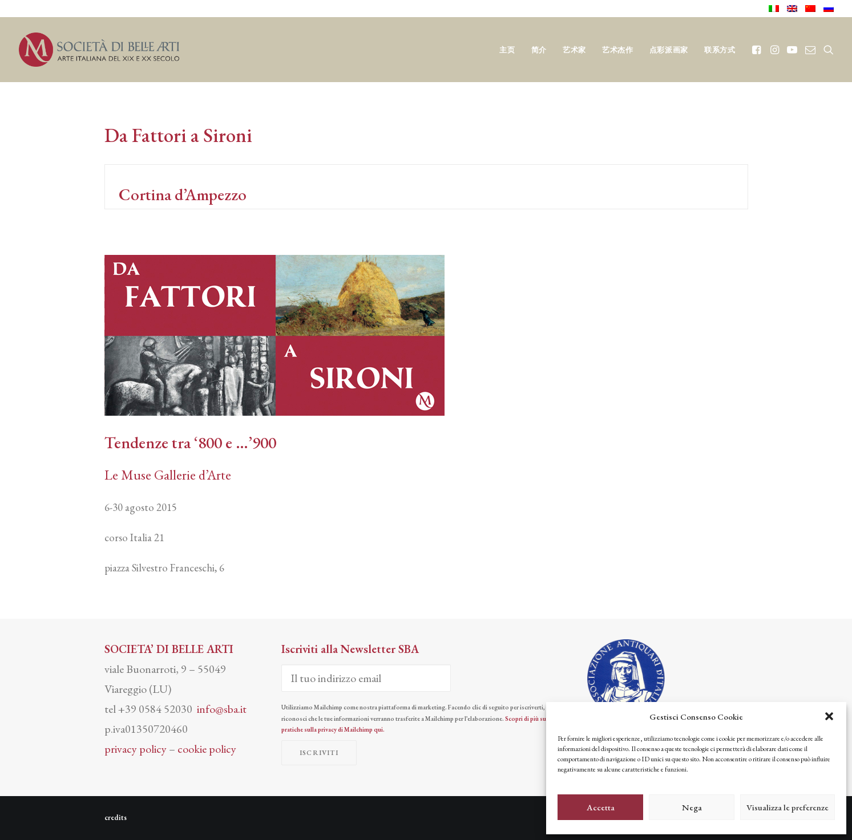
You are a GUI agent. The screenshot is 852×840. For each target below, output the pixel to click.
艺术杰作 (617, 50)
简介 (539, 50)
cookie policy (206, 748)
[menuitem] (776, 8)
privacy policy (135, 748)
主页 (507, 50)
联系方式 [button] (720, 50)
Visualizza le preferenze (787, 807)
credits (115, 817)
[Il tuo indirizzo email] (366, 678)
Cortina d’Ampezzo (181, 194)
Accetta (601, 807)
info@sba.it (222, 708)
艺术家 (574, 50)
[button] (829, 716)
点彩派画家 (668, 50)
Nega (692, 807)
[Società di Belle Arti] (99, 50)
